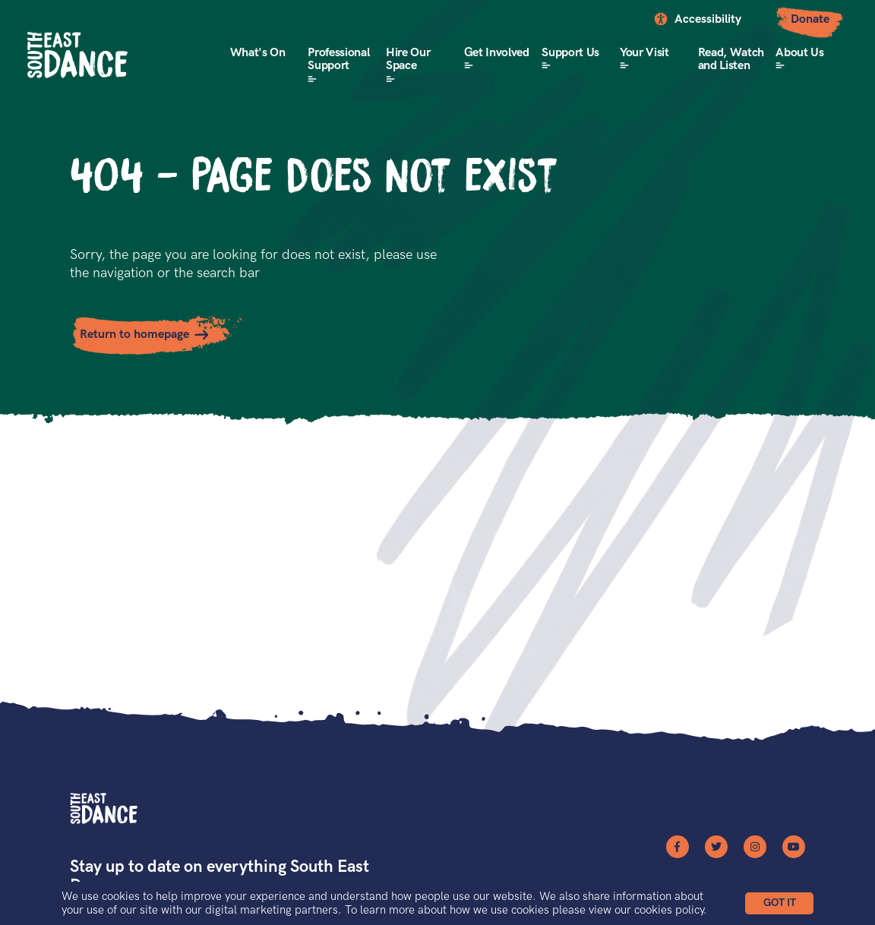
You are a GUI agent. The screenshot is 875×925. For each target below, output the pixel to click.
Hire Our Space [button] (408, 60)
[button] (779, 903)
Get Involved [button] (496, 53)
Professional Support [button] (338, 60)
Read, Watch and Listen (731, 60)
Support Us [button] (570, 53)
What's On (258, 53)
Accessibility (707, 19)
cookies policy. (670, 910)
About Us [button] (799, 53)
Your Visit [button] (644, 53)
